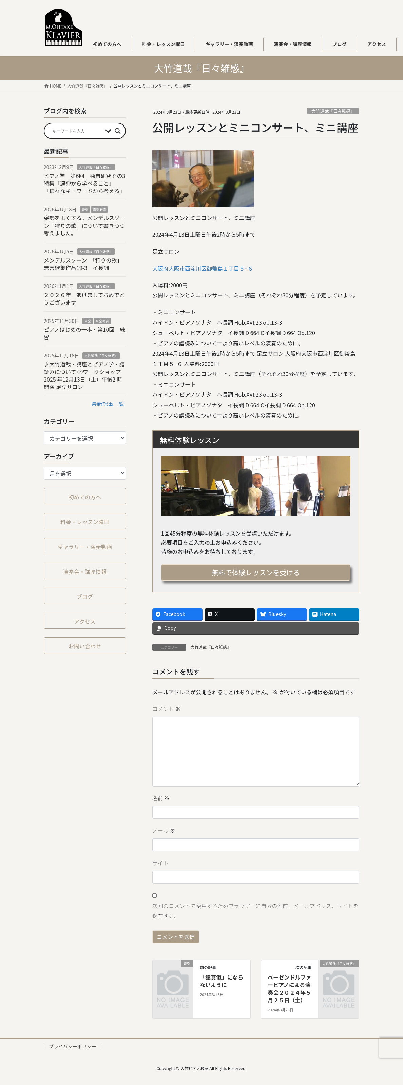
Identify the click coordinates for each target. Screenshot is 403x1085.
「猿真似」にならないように (221, 981)
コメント (166, 708)
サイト (160, 863)
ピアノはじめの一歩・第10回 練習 (84, 333)
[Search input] (77, 131)
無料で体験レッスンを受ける (256, 572)
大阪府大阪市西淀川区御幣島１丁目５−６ (202, 268)
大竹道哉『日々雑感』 (333, 111)
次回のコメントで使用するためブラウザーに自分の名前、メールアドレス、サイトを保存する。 (255, 911)
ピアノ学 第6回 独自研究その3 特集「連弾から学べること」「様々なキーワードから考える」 (87, 183)
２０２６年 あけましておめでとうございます (84, 298)
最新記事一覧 (108, 404)
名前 (161, 798)
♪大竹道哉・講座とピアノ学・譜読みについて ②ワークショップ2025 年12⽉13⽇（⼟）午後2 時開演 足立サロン (84, 375)
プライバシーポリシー (72, 1046)
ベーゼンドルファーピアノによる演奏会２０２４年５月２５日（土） (289, 988)
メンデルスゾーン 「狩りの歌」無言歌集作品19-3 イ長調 (83, 264)
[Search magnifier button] (117, 131)
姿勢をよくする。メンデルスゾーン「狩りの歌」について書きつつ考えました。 (84, 225)
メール (163, 830)
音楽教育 (99, 209)
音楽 (84, 209)
